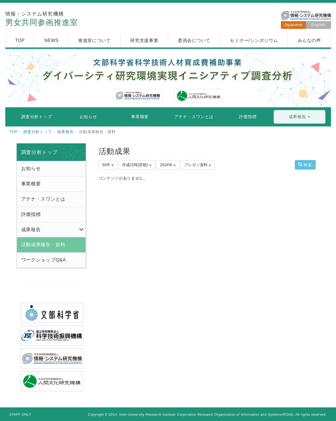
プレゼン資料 (197, 165)
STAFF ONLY (20, 415)
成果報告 (65, 131)
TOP (13, 131)
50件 (108, 165)
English (318, 25)
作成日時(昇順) (136, 165)
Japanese (293, 25)
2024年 (168, 165)
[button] (299, 116)
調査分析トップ (37, 131)
